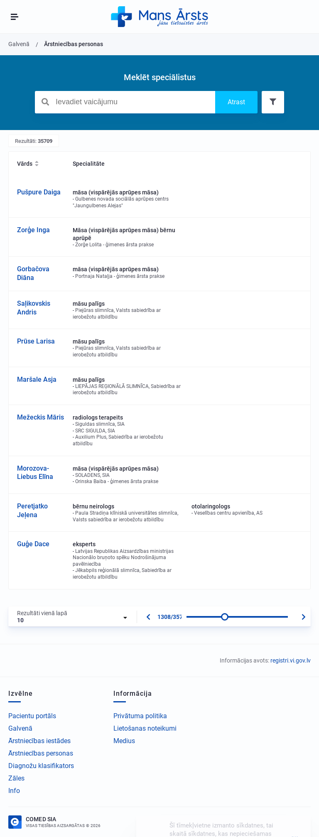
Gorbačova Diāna (33, 273)
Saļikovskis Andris (33, 307)
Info (14, 791)
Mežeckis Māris (40, 417)
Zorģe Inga (33, 230)
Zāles (16, 778)
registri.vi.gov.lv (290, 660)
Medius (124, 741)
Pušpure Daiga (39, 192)
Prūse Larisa (36, 341)
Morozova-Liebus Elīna (35, 472)
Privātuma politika (140, 716)
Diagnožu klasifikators (41, 766)
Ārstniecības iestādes (39, 741)
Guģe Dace (33, 544)
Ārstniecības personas (40, 753)
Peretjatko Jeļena (32, 510)
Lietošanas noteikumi (145, 728)
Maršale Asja (36, 379)
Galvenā (20, 728)
